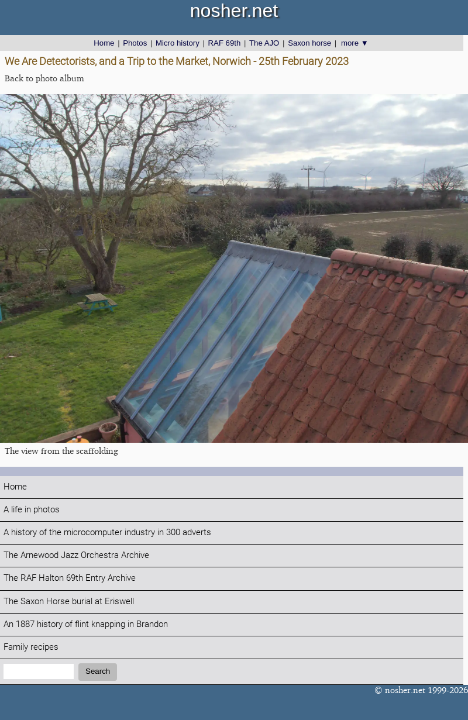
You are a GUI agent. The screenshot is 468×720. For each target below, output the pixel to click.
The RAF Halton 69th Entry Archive (70, 578)
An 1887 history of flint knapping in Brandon (86, 624)
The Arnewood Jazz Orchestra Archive (76, 555)
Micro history (177, 43)
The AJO (264, 43)
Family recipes (31, 647)
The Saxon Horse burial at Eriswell (69, 602)
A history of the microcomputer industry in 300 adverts (107, 533)
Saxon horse (309, 43)
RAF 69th (224, 43)
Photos (135, 43)
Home (104, 43)
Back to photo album (44, 78)
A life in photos (32, 510)
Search (97, 671)
